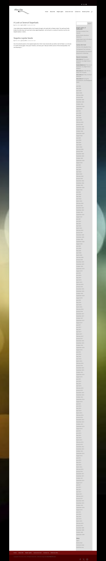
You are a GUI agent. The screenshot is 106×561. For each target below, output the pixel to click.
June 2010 (78, 514)
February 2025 (79, 122)
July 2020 (78, 246)
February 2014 (79, 415)
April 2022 (78, 198)
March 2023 (79, 174)
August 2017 (79, 322)
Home (46, 11)
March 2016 (79, 361)
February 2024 (79, 149)
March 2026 (79, 93)
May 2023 (78, 169)
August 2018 (79, 298)
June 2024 (78, 140)
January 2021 (79, 232)
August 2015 (79, 376)
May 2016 (78, 356)
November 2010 (80, 503)
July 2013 (78, 431)
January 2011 (79, 498)
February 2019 (79, 284)
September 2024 (80, 133)
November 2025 (80, 102)
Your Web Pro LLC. (51, 556)
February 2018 (79, 309)
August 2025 (79, 108)
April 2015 (78, 385)
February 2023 (79, 176)
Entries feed (79, 543)
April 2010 (78, 518)
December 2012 (80, 446)
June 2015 (78, 381)
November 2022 (80, 183)
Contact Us (77, 11)
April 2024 (78, 144)
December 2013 (80, 419)
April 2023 (78, 171)
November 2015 (80, 370)
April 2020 (78, 253)
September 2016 (80, 347)
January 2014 (79, 417)
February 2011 (79, 496)
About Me (52, 11)
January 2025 (79, 124)
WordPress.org (80, 547)
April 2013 (78, 437)
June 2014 (78, 406)
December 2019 (80, 262)
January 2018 (79, 311)
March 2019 (79, 282)
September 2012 (80, 453)
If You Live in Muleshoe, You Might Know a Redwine (83, 61)
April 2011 (78, 491)
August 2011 (79, 482)
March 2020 (79, 255)
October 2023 (79, 158)
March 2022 (79, 201)
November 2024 (80, 129)
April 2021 (78, 226)
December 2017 (80, 313)
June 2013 (78, 433)
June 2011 (78, 487)
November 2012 (80, 449)
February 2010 (79, 523)
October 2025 (79, 104)
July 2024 (78, 138)
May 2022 (78, 196)
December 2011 (80, 473)
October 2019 (79, 266)
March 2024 (79, 147)
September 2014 (80, 399)
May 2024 (78, 142)
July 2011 (78, 485)
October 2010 (79, 505)
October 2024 (79, 131)
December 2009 (80, 528)
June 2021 (78, 221)
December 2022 (80, 180)
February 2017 (79, 336)
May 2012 (78, 462)
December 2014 (80, 392)
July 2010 (78, 512)
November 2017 (80, 316)
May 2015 (78, 383)
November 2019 (80, 264)
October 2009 (79, 532)
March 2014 (79, 413)
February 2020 (79, 257)
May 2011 (78, 489)
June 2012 (78, 460)
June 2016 (78, 354)
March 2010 (79, 521)
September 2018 (80, 295)
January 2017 (79, 338)
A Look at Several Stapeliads (26, 22)
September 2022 (80, 187)
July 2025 (78, 111)
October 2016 (79, 345)
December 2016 (80, 340)
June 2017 (78, 327)
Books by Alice (86, 11)
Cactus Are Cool (69, 11)
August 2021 (79, 217)
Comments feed (80, 545)
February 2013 (79, 442)
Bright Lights (60, 11)
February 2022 (79, 203)
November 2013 (80, 422)
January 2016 (79, 365)
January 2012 (79, 471)
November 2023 (80, 156)
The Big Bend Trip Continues (83, 49)
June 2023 (78, 167)
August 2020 (79, 244)
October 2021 (79, 212)
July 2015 (78, 379)
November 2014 (80, 395)
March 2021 (79, 228)
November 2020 (80, 237)
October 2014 (79, 397)
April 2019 (78, 280)
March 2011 (79, 494)
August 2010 (79, 509)
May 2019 (78, 277)
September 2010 (80, 507)
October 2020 (79, 239)
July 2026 (78, 86)
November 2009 (80, 530)
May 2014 (78, 408)
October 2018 (79, 293)
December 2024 (80, 126)
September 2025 (80, 106)
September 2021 (80, 214)
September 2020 (80, 241)
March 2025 (79, 120)
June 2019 (78, 275)
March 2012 (79, 467)
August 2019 (79, 271)
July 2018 (78, 300)
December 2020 (80, 235)
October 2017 (79, 318)
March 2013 (79, 440)
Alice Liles (17, 25)
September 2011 (80, 480)
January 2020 (79, 259)
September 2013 (80, 426)
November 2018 (80, 291)
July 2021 (78, 219)
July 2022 (78, 192)
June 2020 (78, 248)
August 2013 (79, 428)
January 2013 (79, 444)
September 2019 (80, 268)
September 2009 (80, 534)
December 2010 (80, 500)
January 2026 (79, 97)
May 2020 (78, 250)
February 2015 (79, 388)
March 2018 (79, 307)
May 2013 (78, 435)
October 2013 (79, 424)
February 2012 (79, 469)
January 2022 (79, 205)
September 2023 (80, 160)
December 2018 (80, 289)
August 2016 (79, 349)
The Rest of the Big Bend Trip (83, 47)
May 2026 (78, 88)
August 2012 (79, 455)
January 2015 (79, 390)
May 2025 (78, 115)
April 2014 (78, 410)
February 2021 (79, 230)
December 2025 (80, 99)
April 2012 (78, 464)
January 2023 (79, 178)
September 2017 (80, 320)
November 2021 (80, 210)
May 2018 (78, 302)
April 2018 (78, 304)
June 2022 (78, 194)
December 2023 (80, 153)
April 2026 (78, 90)
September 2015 (80, 374)
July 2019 (78, 273)
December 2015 (80, 367)
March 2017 (79, 334)
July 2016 (78, 352)
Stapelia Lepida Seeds (23, 38)
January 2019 (79, 286)
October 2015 (79, 372)
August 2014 (79, 401)
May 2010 (78, 516)
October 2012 (79, 451)
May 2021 (78, 223)
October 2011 (79, 478)
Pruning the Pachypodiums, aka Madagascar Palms (84, 80)
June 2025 (78, 113)
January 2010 (79, 525)
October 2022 (79, 185)
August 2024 (79, 135)
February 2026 (79, 95)
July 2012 (78, 458)
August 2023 (79, 162)
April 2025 (78, 117)
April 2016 (78, 358)
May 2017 (78, 329)
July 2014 (78, 404)
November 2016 (80, 343)
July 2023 (78, 165)
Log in (77, 540)
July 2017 (78, 325)
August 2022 (79, 189)
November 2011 (80, 476)
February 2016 (79, 363)
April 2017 (78, 331)
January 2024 (79, 151)
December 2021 (80, 207)
